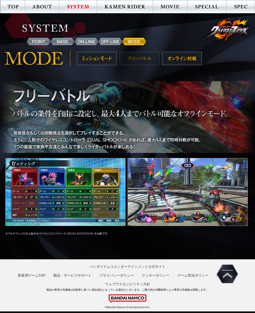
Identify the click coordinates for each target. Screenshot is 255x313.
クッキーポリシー (155, 275)
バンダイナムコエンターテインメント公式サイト (127, 267)
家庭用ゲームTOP (32, 275)
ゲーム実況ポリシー (193, 275)
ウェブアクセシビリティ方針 (127, 284)
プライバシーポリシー (116, 275)
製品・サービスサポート (72, 275)
